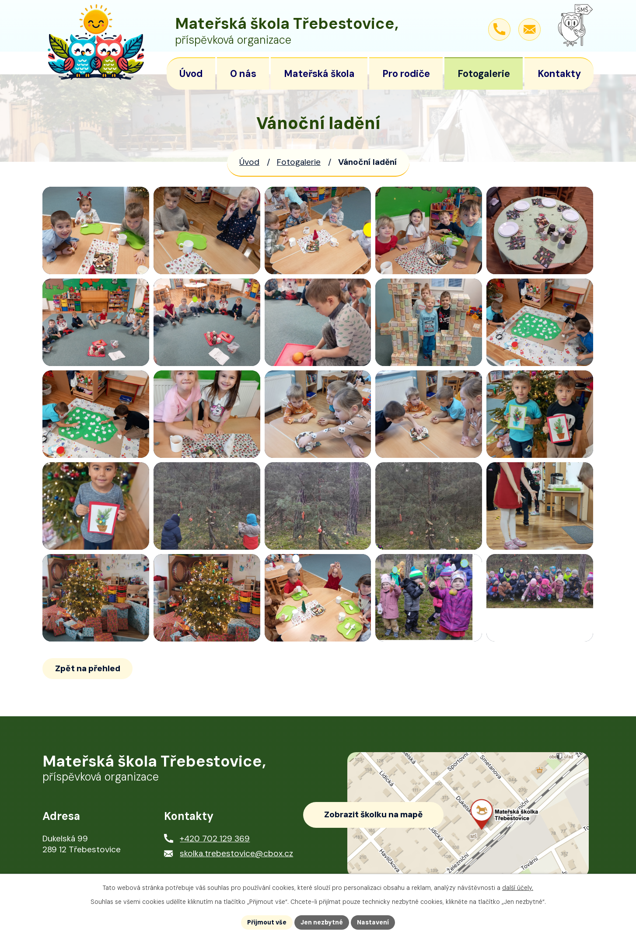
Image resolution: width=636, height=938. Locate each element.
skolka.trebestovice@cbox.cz (236, 853)
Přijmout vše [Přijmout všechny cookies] (267, 922)
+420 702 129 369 (215, 838)
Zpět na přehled (87, 668)
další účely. (517, 888)
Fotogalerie (299, 162)
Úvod (249, 162)
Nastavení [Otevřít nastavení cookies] (373, 922)
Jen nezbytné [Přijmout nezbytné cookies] (322, 922)
